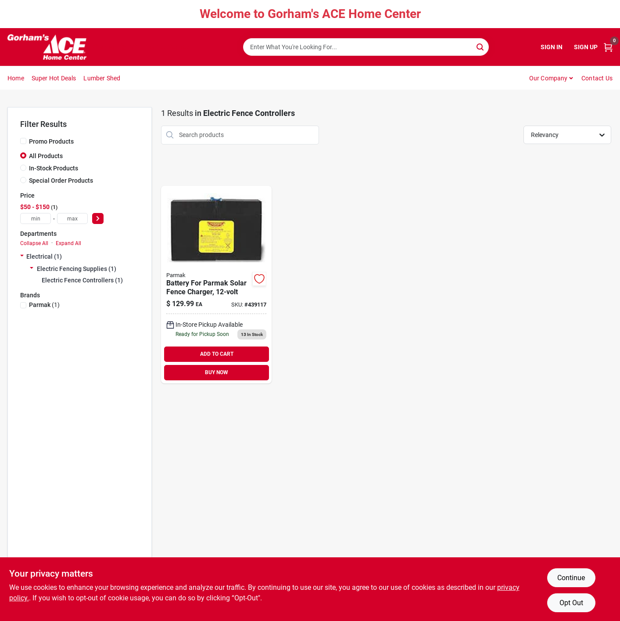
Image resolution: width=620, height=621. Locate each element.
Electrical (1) (44, 256)
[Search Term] (366, 47)
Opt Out (571, 603)
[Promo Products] (23, 141)
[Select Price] (98, 218)
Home (15, 78)
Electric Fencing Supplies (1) (76, 268)
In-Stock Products (53, 168)
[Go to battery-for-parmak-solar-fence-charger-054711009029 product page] (216, 284)
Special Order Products (61, 180)
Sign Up (586, 47)
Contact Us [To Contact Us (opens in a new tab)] (597, 78)
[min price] (35, 218)
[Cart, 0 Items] (608, 47)
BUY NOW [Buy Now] (216, 372)
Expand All (68, 243)
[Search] (480, 46)
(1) (44, 304)
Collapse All (34, 243)
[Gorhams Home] (46, 47)
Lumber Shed (101, 78)
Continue (571, 578)
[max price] (72, 218)
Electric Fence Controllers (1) (82, 280)
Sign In (552, 47)
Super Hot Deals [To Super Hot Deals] (54, 78)
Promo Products (51, 141)
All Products (46, 156)
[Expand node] (22, 256)
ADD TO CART (216, 354)
